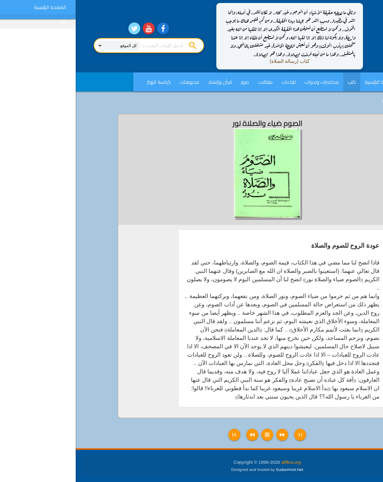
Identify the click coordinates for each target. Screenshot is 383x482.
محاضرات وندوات (246, 81)
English (313, 101)
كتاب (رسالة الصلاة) (214, 61)
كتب (276, 81)
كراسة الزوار (83, 81)
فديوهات (113, 81)
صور (169, 81)
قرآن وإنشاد (144, 81)
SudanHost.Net (214, 469)
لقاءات (213, 81)
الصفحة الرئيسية (305, 81)
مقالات (189, 81)
